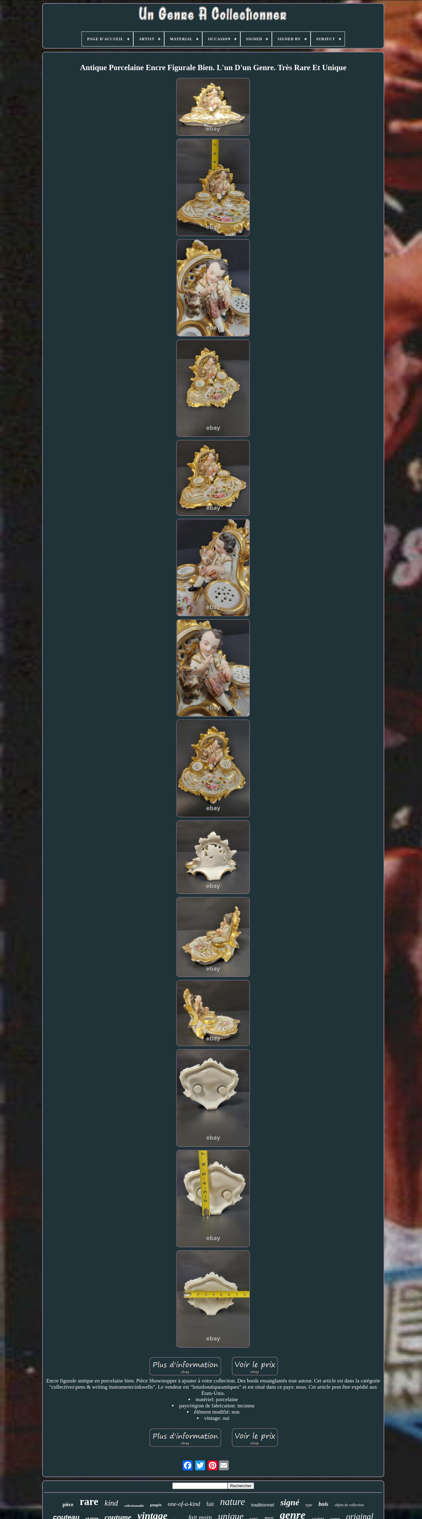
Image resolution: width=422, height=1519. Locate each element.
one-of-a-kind (184, 1504)
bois (323, 1504)
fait (210, 1504)
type (309, 1504)
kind (111, 1503)
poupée (156, 1505)
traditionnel (262, 1504)
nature (232, 1501)
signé (289, 1502)
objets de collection (349, 1505)
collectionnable (134, 1505)
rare (89, 1501)
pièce (68, 1504)
